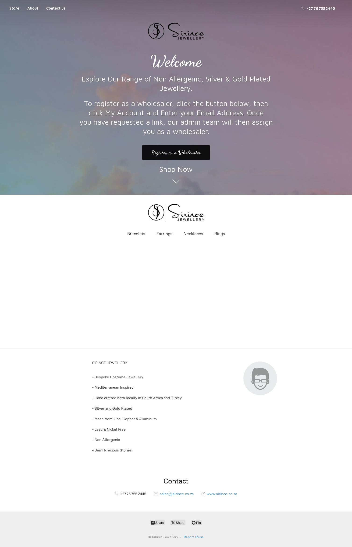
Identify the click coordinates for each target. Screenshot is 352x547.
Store (14, 8)
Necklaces (193, 233)
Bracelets (136, 233)
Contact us (55, 8)
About (32, 8)
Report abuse (194, 537)
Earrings (164, 233)
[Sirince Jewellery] (176, 212)
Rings (219, 233)
